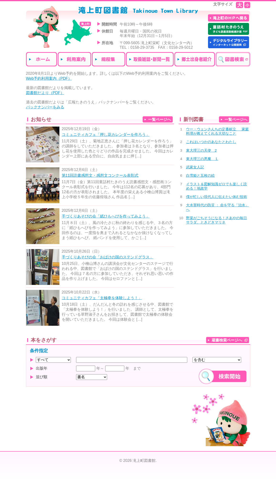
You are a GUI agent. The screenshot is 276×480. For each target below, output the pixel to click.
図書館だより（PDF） (45, 93)
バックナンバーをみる (45, 107)
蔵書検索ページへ (227, 340)
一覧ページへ (159, 119)
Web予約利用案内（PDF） (49, 78)
